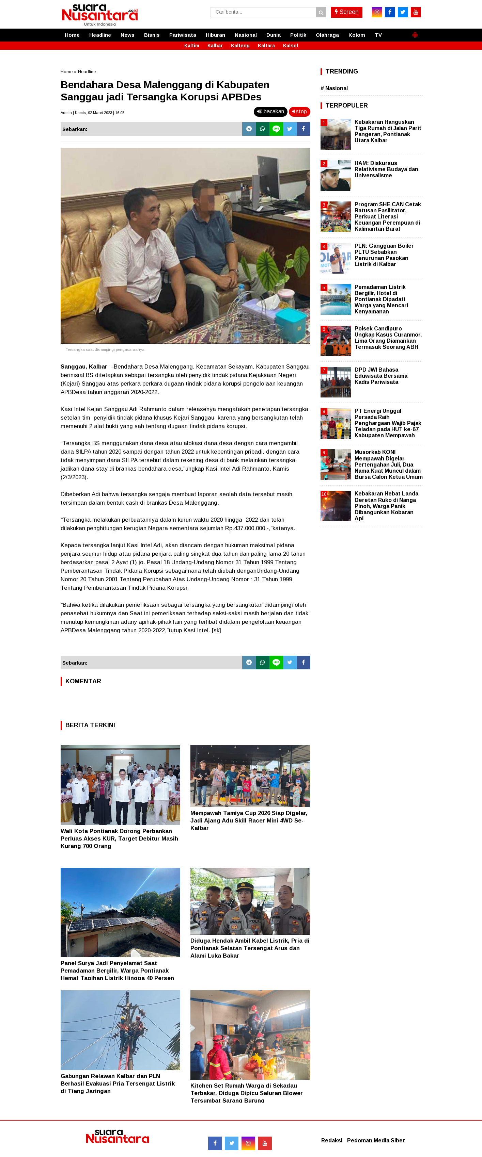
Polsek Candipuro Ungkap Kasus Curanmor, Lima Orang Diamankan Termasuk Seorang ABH (388, 338)
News (128, 35)
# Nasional (334, 88)
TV (378, 35)
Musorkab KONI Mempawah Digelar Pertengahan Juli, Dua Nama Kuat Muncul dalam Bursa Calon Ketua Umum (389, 464)
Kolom (356, 35)
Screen (347, 12)
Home (72, 35)
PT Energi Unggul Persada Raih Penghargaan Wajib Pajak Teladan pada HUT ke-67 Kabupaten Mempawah (388, 423)
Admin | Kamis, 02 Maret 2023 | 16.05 (92, 113)
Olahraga (327, 35)
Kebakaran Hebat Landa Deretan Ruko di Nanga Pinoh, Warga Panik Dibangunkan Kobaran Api (386, 506)
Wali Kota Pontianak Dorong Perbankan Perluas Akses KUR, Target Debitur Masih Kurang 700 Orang (119, 838)
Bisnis (152, 35)
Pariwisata (182, 35)
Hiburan (215, 35)
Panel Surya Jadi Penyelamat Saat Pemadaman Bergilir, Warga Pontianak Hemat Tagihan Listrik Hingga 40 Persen (117, 970)
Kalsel (290, 45)
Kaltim (191, 45)
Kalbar (215, 45)
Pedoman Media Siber (376, 1140)
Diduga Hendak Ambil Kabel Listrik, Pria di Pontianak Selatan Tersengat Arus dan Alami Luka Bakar (250, 948)
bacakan (270, 111)
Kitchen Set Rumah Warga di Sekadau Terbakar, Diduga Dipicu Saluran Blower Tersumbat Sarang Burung (246, 1093)
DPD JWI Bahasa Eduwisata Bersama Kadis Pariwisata (381, 376)
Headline (100, 35)
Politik (298, 35)
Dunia (273, 35)
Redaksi (331, 1140)
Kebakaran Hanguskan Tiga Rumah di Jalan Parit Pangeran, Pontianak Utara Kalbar (388, 131)
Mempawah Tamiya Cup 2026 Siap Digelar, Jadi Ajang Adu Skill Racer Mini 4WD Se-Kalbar (249, 820)
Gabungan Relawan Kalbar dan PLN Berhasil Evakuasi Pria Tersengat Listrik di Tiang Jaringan (118, 1083)
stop (299, 111)
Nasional (246, 35)
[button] (414, 32)
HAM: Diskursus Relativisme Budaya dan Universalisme (386, 169)
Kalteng (240, 45)
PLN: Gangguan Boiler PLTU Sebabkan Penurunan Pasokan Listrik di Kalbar (384, 255)
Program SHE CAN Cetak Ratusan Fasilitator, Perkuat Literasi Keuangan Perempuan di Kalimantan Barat (388, 216)
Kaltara (266, 45)
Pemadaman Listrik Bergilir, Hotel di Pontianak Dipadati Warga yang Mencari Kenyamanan (381, 299)
